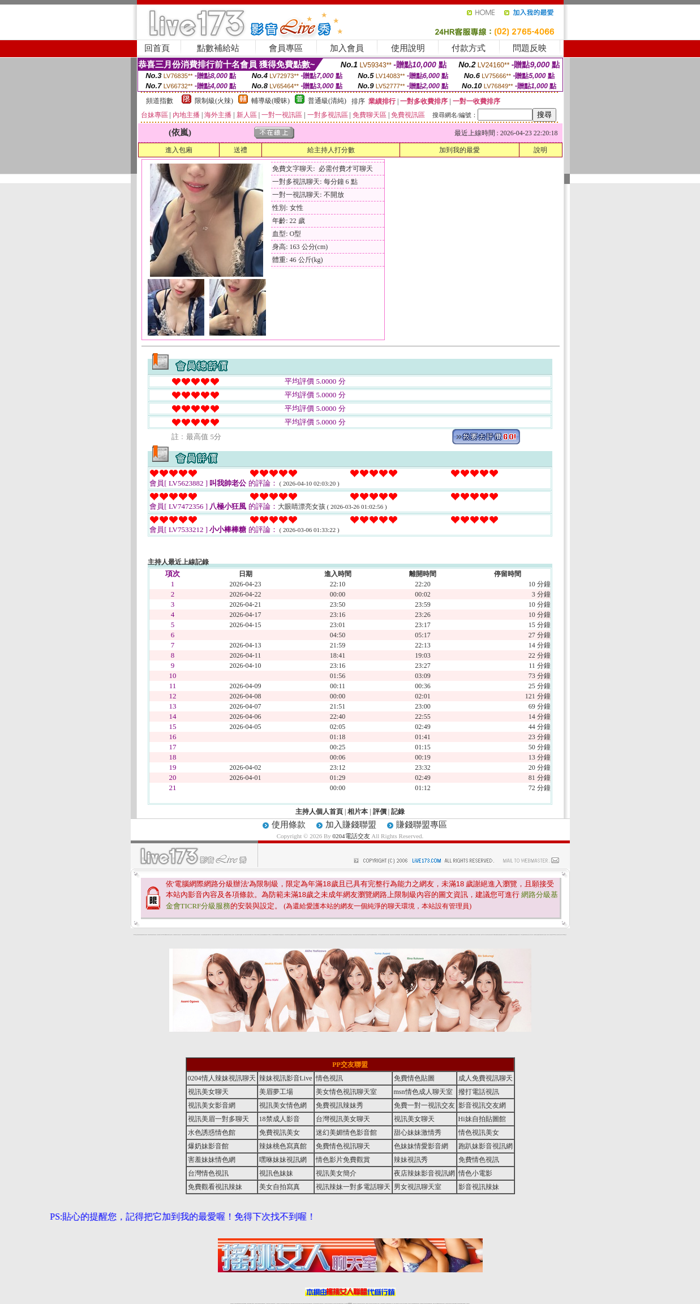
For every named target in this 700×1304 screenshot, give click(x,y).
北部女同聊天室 (248, 934)
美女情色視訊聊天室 (346, 1092)
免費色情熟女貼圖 (330, 934)
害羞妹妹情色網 (211, 1160)
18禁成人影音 (279, 1119)
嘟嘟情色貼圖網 (495, 934)
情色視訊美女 (478, 1132)
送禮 (240, 150)
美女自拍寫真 (279, 1187)
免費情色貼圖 (414, 1078)
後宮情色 (155, 934)
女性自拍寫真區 (261, 934)
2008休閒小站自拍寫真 (556, 934)
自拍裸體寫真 (467, 934)
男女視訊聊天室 (417, 1187)
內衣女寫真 (161, 934)
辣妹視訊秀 (149, 934)
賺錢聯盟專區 (421, 824)
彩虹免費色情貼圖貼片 (500, 934)
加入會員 (347, 48)
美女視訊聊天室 (487, 934)
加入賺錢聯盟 (350, 824)
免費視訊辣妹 (213, 934)
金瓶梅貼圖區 (298, 934)
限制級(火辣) (214, 101)
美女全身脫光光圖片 (462, 934)
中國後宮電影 (541, 934)
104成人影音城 (221, 934)
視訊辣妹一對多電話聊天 (550, 934)
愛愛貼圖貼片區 (282, 934)
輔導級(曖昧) (270, 101)
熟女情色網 (158, 934)
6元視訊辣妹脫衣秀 (342, 934)
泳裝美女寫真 (391, 934)
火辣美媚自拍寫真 (359, 934)
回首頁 (157, 48)
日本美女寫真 (531, 934)
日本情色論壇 (478, 934)
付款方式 (469, 48)
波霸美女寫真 (455, 934)
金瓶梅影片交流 (505, 934)
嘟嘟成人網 (166, 934)
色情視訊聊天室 (347, 934)
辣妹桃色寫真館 (283, 1146)
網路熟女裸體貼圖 (411, 934)
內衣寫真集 (334, 934)
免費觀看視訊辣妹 (265, 934)
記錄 (398, 812)
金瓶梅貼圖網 (383, 934)
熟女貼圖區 (291, 934)
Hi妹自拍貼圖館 (482, 1119)
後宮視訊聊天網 (491, 934)
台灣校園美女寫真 (471, 934)
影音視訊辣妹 (478, 1187)
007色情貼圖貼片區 (194, 934)
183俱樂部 (458, 934)
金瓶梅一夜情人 (483, 934)
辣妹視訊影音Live (285, 1078)
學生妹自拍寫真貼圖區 (424, 934)
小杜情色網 (440, 934)
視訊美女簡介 (518, 934)
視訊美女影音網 (211, 1105)
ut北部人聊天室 (252, 934)
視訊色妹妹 (276, 1173)
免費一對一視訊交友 (424, 1105)
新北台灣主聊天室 (170, 934)
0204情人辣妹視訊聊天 (325, 934)
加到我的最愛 (459, 150)
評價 (379, 812)
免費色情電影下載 (419, 934)
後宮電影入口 (316, 934)
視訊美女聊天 (208, 1092)
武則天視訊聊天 (313, 934)
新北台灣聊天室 (295, 934)
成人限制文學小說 (407, 934)
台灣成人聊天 (560, 934)
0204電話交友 (351, 836)
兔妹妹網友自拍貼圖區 (536, 934)
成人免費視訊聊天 (485, 1078)
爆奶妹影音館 (208, 1146)
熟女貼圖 (447, 934)
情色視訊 (329, 1078)
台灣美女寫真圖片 (308, 934)
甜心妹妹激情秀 (417, 1132)
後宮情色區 (367, 934)
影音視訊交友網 (482, 1105)
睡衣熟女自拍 (338, 934)
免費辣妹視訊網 (364, 934)
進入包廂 (178, 150)
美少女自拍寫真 (232, 934)
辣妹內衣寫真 (379, 934)
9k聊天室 (163, 934)
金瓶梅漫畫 (415, 934)
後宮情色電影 (198, 934)
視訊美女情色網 (283, 1105)
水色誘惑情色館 (211, 1132)
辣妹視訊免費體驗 (355, 934)
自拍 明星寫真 (175, 934)
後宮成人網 (244, 934)
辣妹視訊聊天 (152, 934)
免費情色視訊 (478, 1160)
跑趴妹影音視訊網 (485, 1146)
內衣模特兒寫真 (209, 934)
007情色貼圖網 (371, 934)
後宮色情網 (429, 934)
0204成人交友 (270, 934)
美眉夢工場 (276, 1092)
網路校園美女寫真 (278, 934)
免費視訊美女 (279, 1132)
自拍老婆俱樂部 (510, 934)
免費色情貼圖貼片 (375, 934)
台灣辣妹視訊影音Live (188, 934)
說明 (540, 150)
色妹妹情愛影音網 (421, 1146)
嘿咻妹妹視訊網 (283, 1160)
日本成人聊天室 (433, 934)
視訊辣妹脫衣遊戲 (387, 934)
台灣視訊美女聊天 (343, 1119)
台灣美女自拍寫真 (145, 934)
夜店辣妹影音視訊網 (140, 934)
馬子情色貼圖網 (240, 934)
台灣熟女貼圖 (202, 934)
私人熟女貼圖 (544, 934)
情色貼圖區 (205, 934)
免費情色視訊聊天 (343, 1146)
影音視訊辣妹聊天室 (287, 934)
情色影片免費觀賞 (343, 1160)
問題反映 (530, 48)
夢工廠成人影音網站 (256, 934)
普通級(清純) (327, 101)
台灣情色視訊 (350, 934)
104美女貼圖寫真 (523, 934)
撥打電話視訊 (478, 1092)
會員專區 (286, 48)
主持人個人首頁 (319, 812)
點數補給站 (218, 48)
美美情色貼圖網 (217, 934)
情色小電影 (475, 1173)
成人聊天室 (394, 934)
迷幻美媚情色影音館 (346, 1132)
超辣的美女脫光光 (527, 934)
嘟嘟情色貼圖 (320, 934)
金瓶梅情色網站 (225, 934)
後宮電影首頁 (436, 934)
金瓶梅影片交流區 (451, 934)
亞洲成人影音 (475, 934)
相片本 (357, 812)
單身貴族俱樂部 (398, 934)
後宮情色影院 (274, 934)
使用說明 (408, 48)
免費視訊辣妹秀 (184, 934)
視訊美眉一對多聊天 (218, 1119)
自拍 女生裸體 (236, 934)
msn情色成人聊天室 (423, 1092)
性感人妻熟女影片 (179, 934)
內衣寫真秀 (228, 934)
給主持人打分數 (331, 150)
